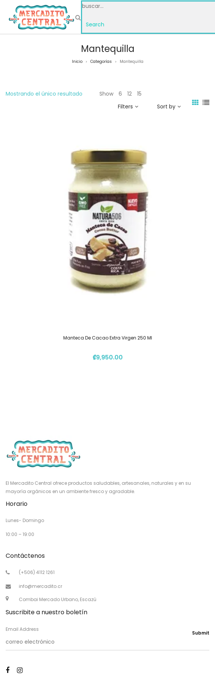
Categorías (101, 61)
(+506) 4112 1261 (37, 572)
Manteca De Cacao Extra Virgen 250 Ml (107, 338)
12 (129, 93)
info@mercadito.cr (40, 586)
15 (139, 93)
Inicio (77, 61)
